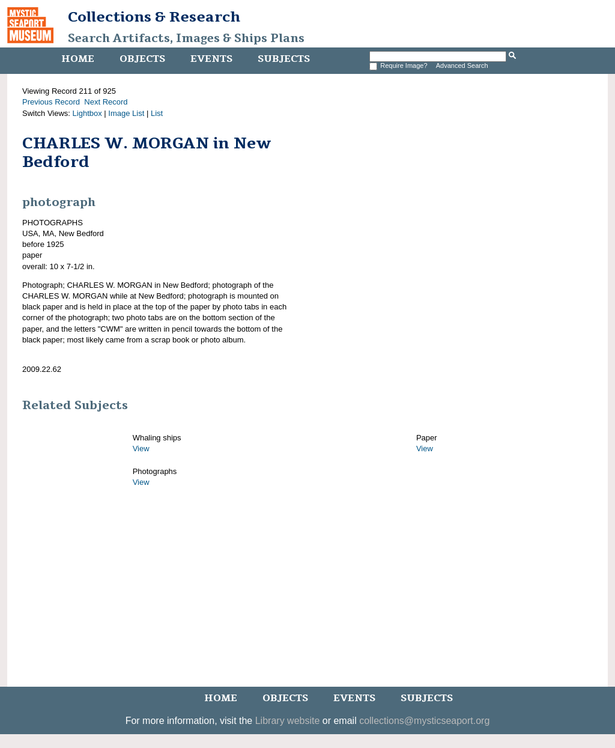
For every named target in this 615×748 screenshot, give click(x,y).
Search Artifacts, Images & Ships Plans (186, 38)
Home (77, 58)
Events (211, 58)
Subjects (284, 58)
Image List (126, 113)
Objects (142, 58)
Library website (287, 721)
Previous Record (51, 101)
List (157, 113)
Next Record (105, 101)
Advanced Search (462, 65)
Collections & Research (154, 16)
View (141, 448)
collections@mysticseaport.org (424, 721)
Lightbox (87, 113)
